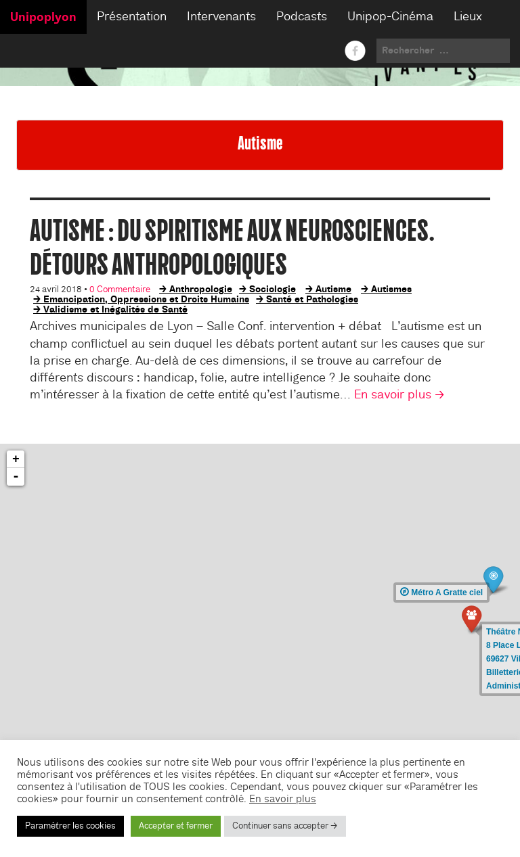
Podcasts (301, 16)
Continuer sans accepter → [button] (285, 825)
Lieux (468, 16)
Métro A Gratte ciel (441, 592)
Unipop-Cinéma (390, 16)
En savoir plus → (399, 394)
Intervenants (221, 16)
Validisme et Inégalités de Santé (115, 309)
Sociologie (272, 289)
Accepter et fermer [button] (176, 825)
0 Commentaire (119, 289)
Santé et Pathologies (312, 299)
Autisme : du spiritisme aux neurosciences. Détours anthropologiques (232, 247)
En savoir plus (282, 799)
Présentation (132, 16)
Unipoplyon (43, 17)
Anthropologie (200, 289)
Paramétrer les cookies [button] (70, 825)
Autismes (391, 289)
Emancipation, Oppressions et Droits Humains (146, 299)
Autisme (333, 289)
